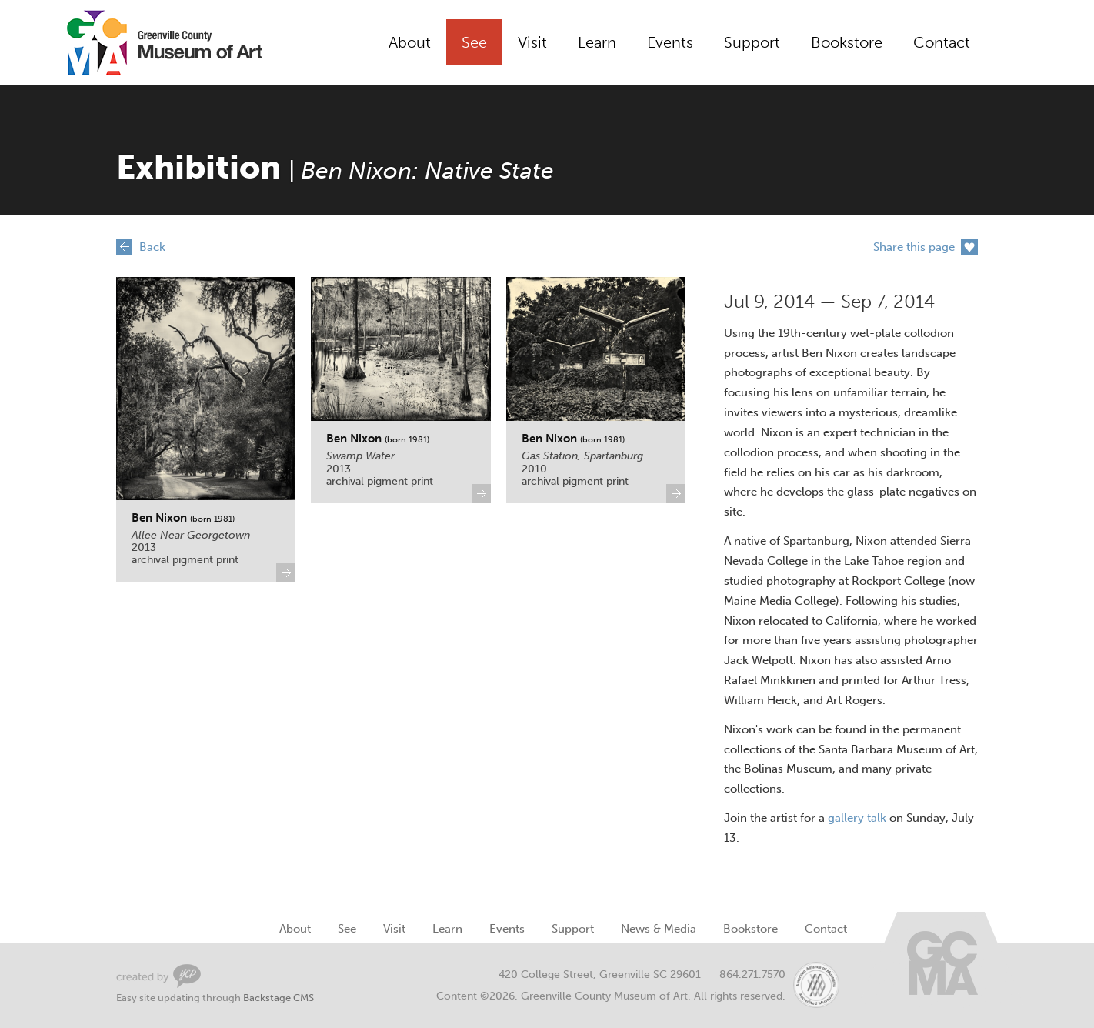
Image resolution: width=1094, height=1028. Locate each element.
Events (670, 42)
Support (752, 42)
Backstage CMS (278, 997)
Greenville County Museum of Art (147, 42)
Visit (532, 42)
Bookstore (846, 42)
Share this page (914, 247)
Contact (941, 42)
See (474, 42)
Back (152, 247)
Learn (597, 42)
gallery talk (857, 818)
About (410, 42)
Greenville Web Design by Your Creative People (158, 976)
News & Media (658, 929)
